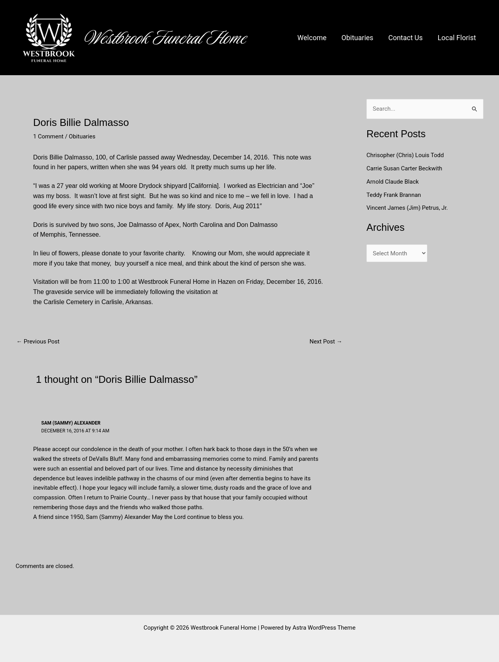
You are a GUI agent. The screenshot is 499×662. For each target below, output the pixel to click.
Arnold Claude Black (393, 181)
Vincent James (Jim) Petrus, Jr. (407, 207)
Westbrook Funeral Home (165, 38)
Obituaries (360, 38)
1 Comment (48, 136)
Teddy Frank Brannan (394, 194)
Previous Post (38, 342)
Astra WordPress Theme (324, 627)
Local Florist (457, 38)
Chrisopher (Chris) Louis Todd (405, 155)
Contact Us (406, 38)
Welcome (315, 38)
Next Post (326, 342)
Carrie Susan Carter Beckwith (404, 168)
